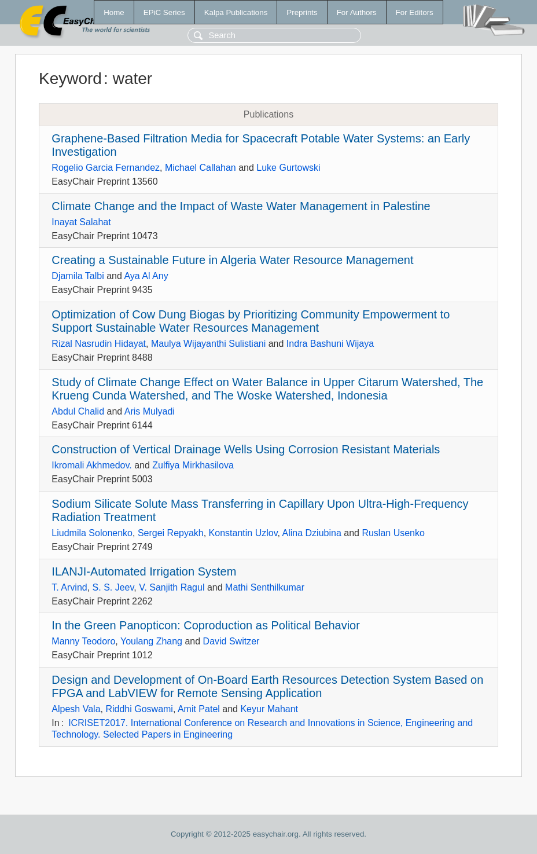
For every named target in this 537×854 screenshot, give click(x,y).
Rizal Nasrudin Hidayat (99, 344)
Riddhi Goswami (138, 709)
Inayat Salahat (81, 222)
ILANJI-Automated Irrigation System (144, 571)
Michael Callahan (200, 168)
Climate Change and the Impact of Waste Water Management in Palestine (241, 206)
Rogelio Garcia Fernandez (106, 168)
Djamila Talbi (78, 276)
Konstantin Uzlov (243, 533)
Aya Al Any (146, 276)
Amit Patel (199, 709)
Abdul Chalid (78, 411)
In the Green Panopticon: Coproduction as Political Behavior (206, 625)
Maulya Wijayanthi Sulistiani (208, 344)
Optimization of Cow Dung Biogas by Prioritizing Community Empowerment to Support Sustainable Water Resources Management (251, 321)
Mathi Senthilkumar (264, 587)
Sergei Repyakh (171, 533)
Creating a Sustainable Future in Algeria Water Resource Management (232, 260)
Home (114, 12)
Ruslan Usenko (393, 533)
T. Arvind (69, 587)
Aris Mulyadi (149, 411)
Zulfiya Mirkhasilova (192, 465)
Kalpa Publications (236, 12)
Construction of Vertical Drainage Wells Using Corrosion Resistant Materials (246, 449)
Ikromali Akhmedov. (91, 465)
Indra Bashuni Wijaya (330, 344)
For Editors (414, 12)
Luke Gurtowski (288, 168)
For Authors (357, 12)
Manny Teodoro (83, 641)
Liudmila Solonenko (92, 533)
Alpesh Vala (76, 709)
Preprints (301, 12)
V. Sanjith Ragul (171, 587)
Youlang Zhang (151, 641)
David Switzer (231, 641)
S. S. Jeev (113, 587)
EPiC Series (164, 12)
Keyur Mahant (269, 709)
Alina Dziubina (311, 533)
